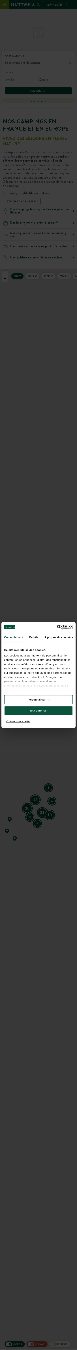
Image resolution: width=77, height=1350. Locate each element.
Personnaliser (38, 699)
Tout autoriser (38, 710)
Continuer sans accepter (18, 721)
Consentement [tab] (13, 637)
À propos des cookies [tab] (58, 637)
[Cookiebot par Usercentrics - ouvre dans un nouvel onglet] (57, 627)
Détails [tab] (33, 637)
